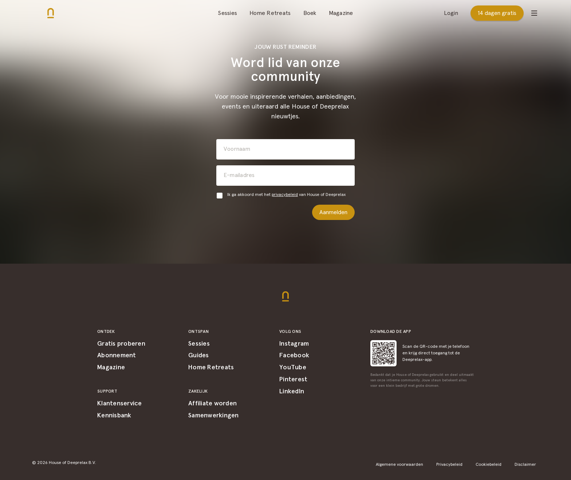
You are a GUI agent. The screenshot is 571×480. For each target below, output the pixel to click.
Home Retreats (270, 13)
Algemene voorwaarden (399, 465)
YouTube (292, 367)
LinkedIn (291, 391)
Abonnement (116, 355)
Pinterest (293, 379)
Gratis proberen (121, 344)
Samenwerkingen (213, 415)
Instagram (294, 344)
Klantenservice (119, 403)
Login (451, 13)
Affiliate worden (212, 403)
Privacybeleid (449, 465)
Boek (309, 13)
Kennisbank (114, 415)
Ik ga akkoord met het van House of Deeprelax (286, 195)
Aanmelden (333, 212)
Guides (198, 355)
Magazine (341, 13)
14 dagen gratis (497, 13)
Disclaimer (525, 465)
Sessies (227, 13)
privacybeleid (285, 195)
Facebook (294, 355)
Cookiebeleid (488, 465)
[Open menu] (534, 13)
